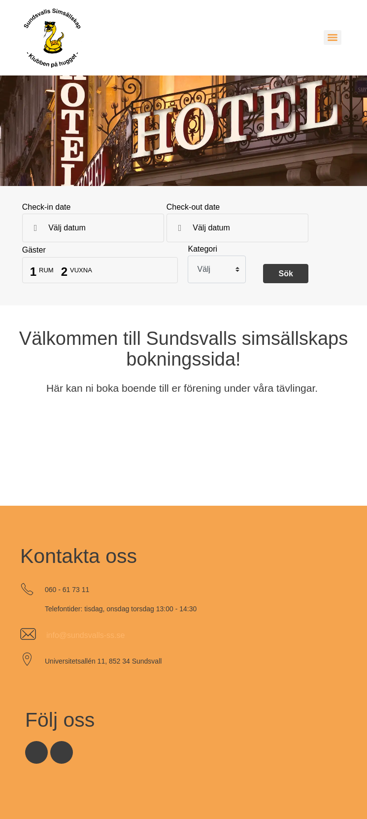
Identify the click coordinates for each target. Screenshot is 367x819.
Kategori (202, 249)
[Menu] (332, 37)
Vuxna (81, 270)
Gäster (34, 250)
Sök (285, 273)
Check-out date (193, 207)
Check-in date (46, 207)
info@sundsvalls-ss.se (85, 635)
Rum (46, 270)
